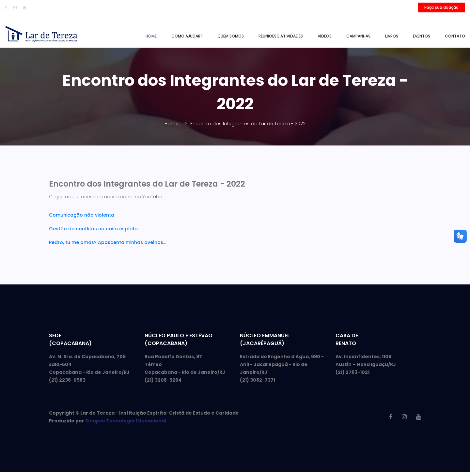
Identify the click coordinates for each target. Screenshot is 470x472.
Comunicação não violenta (81, 215)
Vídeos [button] (325, 36)
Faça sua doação (441, 7)
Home (151, 36)
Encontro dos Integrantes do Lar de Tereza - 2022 (248, 123)
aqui (70, 196)
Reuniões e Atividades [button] (280, 36)
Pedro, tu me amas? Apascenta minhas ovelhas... (107, 242)
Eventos (421, 36)
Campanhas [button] (358, 36)
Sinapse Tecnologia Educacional (125, 421)
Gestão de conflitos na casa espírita (93, 228)
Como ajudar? (187, 36)
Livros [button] (391, 36)
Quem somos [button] (230, 36)
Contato (455, 36)
